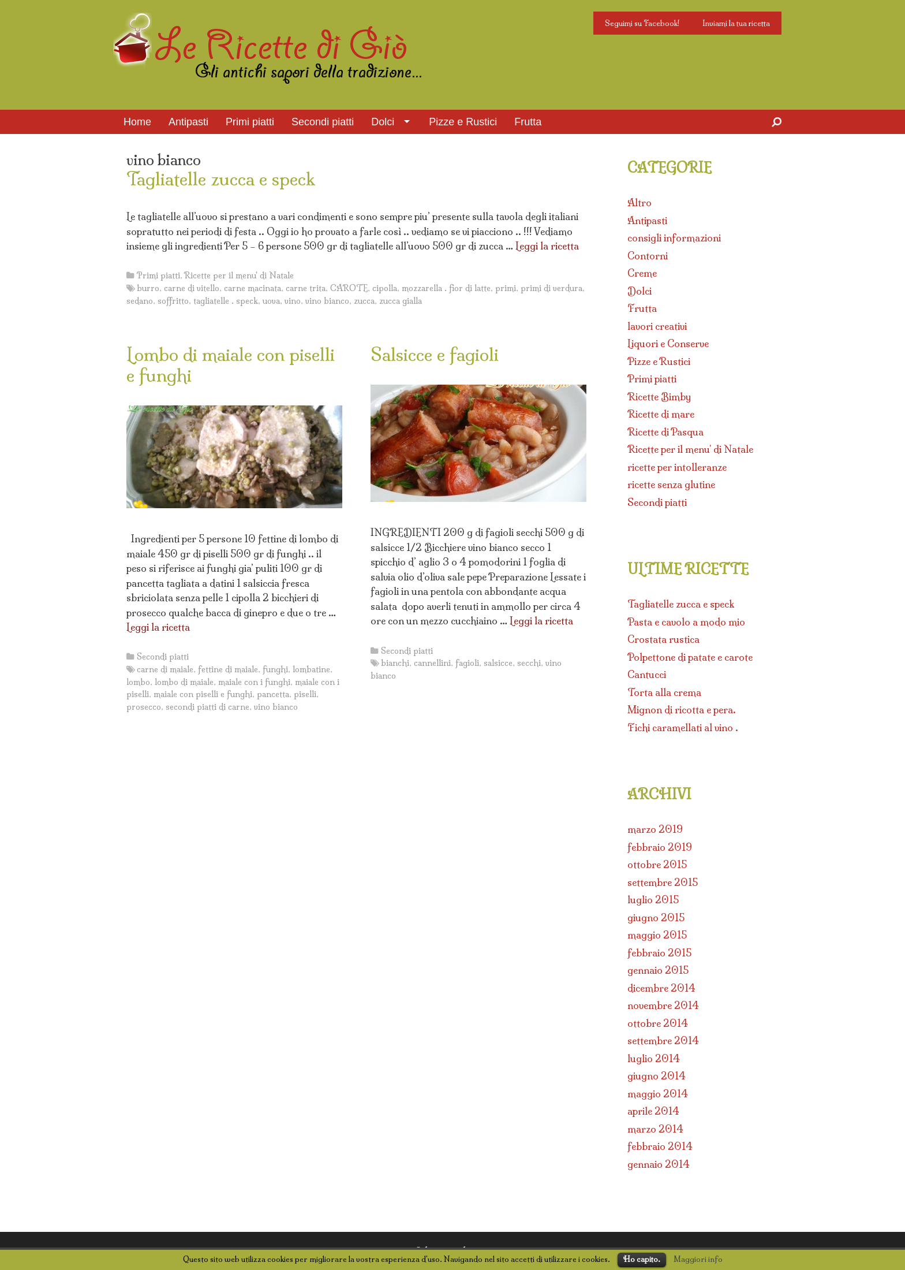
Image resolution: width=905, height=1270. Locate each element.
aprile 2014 (653, 1111)
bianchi (395, 663)
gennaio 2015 (658, 970)
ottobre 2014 (657, 1023)
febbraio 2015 (659, 953)
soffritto (173, 301)
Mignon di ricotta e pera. (681, 709)
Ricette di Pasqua (665, 432)
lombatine (311, 669)
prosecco (143, 707)
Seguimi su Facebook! (642, 23)
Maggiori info (698, 1259)
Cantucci (646, 674)
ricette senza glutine (671, 484)
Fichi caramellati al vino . (682, 727)
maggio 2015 (657, 935)
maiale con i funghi (254, 682)
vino (293, 301)
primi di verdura (551, 288)
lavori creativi (657, 326)
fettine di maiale (228, 669)
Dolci (382, 122)
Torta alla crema (664, 692)
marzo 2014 (655, 1129)
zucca (364, 301)
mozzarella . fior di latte (446, 288)
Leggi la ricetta (547, 246)
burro (148, 288)
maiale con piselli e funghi (203, 694)
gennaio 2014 (658, 1164)
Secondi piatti (322, 122)
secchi (529, 663)
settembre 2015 (662, 882)
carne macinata (252, 288)
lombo (138, 682)
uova (271, 301)
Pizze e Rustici (463, 122)
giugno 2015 (656, 917)
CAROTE (349, 288)
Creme (642, 273)
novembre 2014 (663, 1005)
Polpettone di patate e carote (690, 657)
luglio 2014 (653, 1058)
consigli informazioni (674, 238)
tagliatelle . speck (225, 301)
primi (505, 288)
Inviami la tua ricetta (736, 23)
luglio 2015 (653, 899)
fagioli (467, 663)
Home (137, 122)
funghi (275, 669)
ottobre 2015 (657, 864)
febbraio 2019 (659, 847)
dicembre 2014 (661, 988)
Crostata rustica (663, 639)
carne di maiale (165, 669)
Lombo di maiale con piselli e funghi (230, 365)
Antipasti (188, 122)
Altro (639, 202)
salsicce (498, 663)
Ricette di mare (660, 414)
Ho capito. (641, 1259)
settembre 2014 (663, 1040)
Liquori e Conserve (668, 343)
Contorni (647, 255)
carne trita (306, 288)
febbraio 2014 (660, 1146)
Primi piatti (250, 122)
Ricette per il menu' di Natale (239, 275)
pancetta (273, 694)
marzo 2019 (655, 829)
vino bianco (327, 301)
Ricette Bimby (659, 396)
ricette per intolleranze (677, 467)
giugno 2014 (656, 1076)
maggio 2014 (657, 1093)
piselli (305, 694)
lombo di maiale (184, 682)
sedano (139, 301)
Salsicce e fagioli (435, 355)
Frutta (527, 122)
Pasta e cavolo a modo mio (686, 622)
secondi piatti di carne (207, 707)
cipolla (384, 288)
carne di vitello (191, 288)
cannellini (432, 663)
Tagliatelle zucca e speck (220, 179)
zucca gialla (400, 301)
